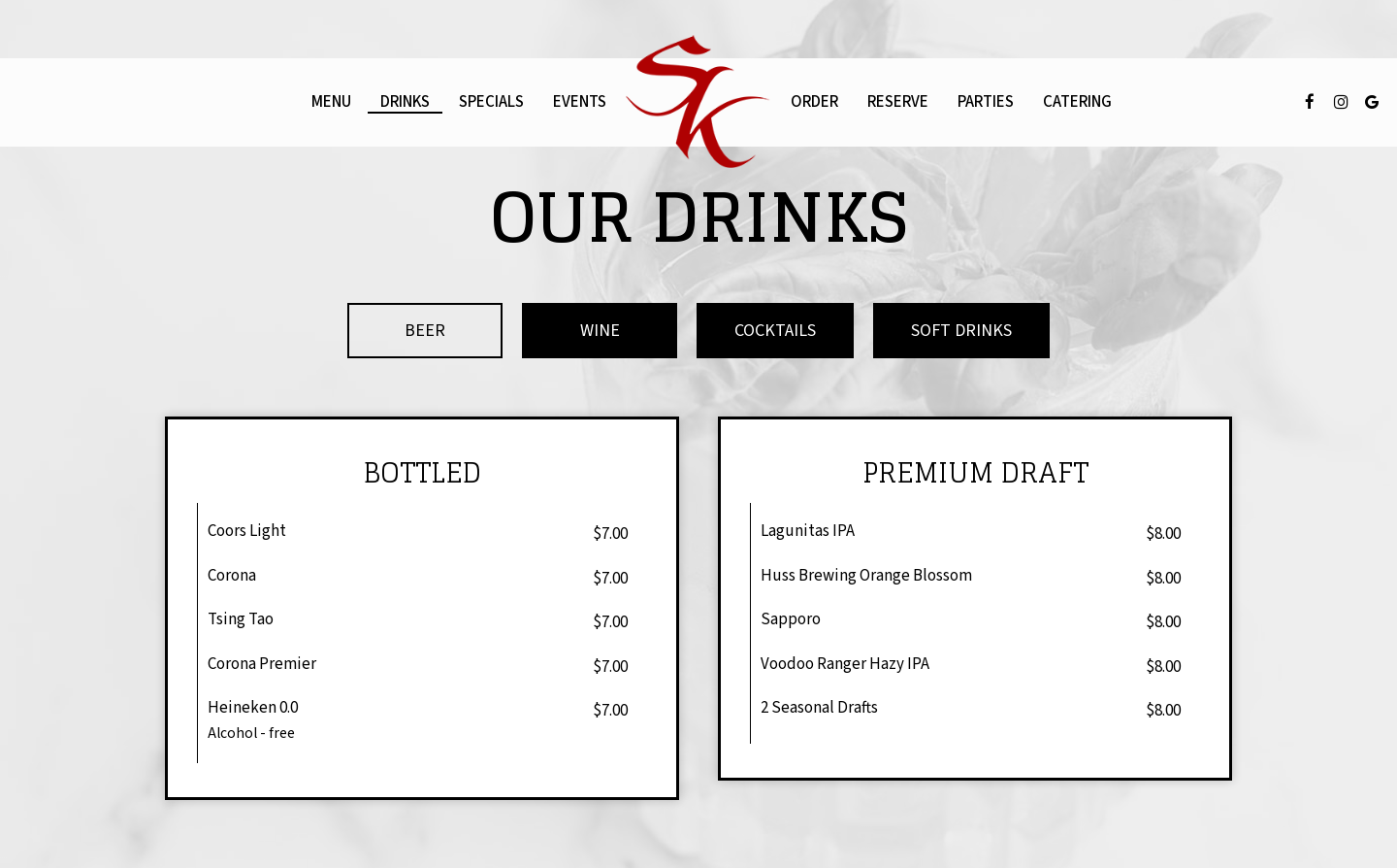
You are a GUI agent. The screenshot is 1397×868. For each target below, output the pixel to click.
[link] (698, 102)
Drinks (405, 102)
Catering (1077, 102)
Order (814, 102)
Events (579, 102)
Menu (331, 102)
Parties (986, 102)
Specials (491, 102)
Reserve (897, 102)
